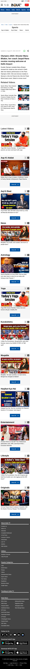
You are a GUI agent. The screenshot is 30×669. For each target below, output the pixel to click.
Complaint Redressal (6, 533)
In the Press (4, 535)
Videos (8, 9)
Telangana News (19, 605)
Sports (24, 9)
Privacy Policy (23, 663)
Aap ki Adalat (5, 30)
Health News (4, 585)
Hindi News (4, 539)
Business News (5, 583)
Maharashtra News (19, 601)
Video (6, 24)
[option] (15, 141)
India (13, 9)
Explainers (3, 581)
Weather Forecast (5, 554)
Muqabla (5, 355)
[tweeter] (6, 634)
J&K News (3, 623)
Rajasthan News (19, 603)
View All (15, 184)
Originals (5, 487)
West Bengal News (19, 607)
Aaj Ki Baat (6, 191)
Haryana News (5, 605)
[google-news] (22, 634)
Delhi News (4, 603)
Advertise (3, 530)
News (2, 24)
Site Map (5, 663)
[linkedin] (18, 634)
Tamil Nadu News (5, 614)
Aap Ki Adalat (7, 158)
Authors (3, 544)
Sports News (4, 576)
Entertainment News (6, 574)
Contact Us (4, 526)
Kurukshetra (7, 322)
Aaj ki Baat (14, 30)
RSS (21, 665)
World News (4, 567)
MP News (3, 610)
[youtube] (14, 634)
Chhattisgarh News (6, 619)
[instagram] (10, 634)
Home (2, 9)
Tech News (4, 579)
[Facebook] (2, 634)
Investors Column (5, 537)
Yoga (3, 288)
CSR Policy (11, 665)
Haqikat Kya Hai (8, 389)
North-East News (5, 612)
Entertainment (7, 422)
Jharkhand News (5, 607)
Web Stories (4, 546)
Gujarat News (4, 621)
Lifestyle (5, 456)
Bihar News (4, 601)
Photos (3, 570)
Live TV (3, 541)
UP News (3, 616)
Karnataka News (5, 625)
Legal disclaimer (14, 663)
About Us (3, 528)
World (18, 9)
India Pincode (4, 556)
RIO (17, 665)
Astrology (5, 255)
